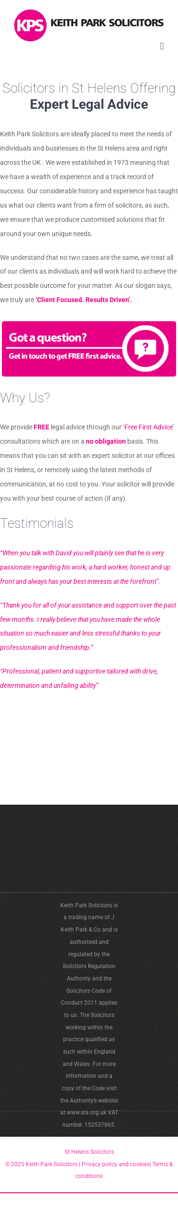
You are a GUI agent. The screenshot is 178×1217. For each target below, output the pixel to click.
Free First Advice (148, 427)
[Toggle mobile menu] (162, 46)
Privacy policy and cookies (115, 1164)
